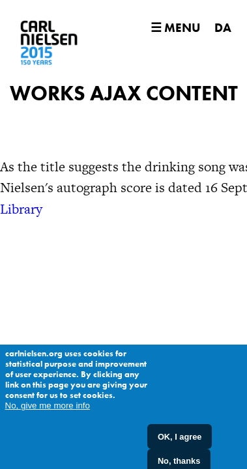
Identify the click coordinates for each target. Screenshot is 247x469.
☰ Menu (175, 28)
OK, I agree (180, 442)
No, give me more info (47, 411)
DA (222, 28)
